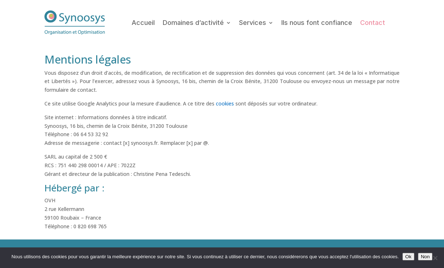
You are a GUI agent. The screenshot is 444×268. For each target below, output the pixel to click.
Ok (408, 256)
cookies (225, 103)
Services (252, 22)
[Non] (435, 257)
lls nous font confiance (316, 22)
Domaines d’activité (193, 22)
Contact (372, 22)
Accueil (143, 22)
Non (425, 256)
